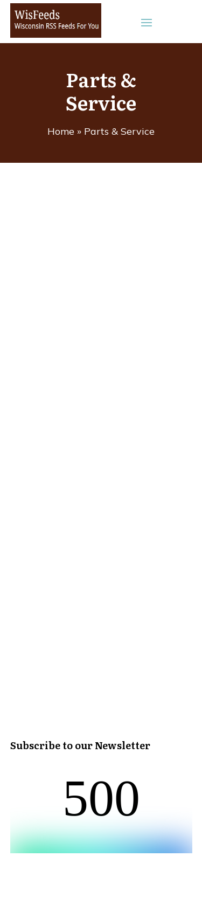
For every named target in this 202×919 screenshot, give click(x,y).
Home (60, 131)
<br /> (101, 812)
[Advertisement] (101, 397)
